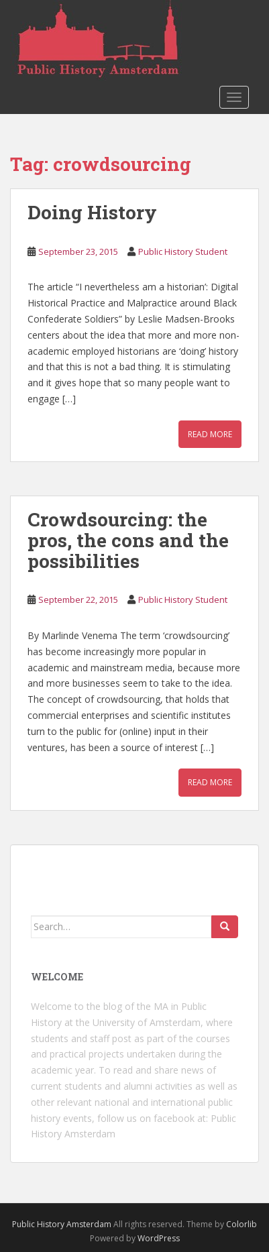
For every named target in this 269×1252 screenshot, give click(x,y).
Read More (210, 434)
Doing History (92, 212)
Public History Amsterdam (61, 1224)
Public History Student (182, 251)
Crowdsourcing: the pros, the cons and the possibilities (128, 540)
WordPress (159, 1238)
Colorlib (241, 1224)
